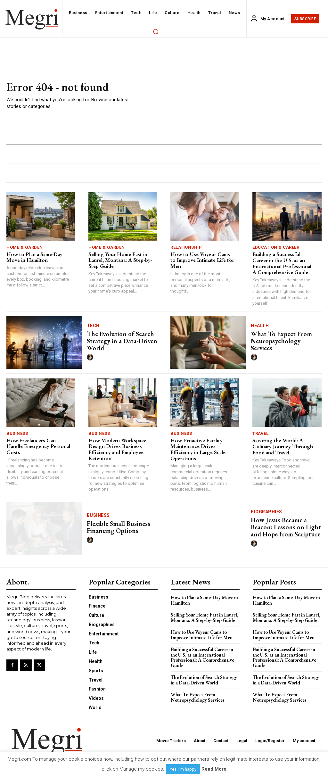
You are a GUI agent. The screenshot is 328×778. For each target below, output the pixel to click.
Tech (93, 325)
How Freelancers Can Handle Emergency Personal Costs (38, 446)
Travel (260, 433)
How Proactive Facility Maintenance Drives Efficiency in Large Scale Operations (198, 449)
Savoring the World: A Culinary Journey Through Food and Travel (282, 446)
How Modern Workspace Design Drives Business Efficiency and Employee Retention (117, 449)
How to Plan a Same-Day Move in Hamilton (34, 257)
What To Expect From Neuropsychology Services (281, 341)
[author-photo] (91, 357)
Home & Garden (24, 247)
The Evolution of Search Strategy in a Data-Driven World (122, 341)
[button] (156, 31)
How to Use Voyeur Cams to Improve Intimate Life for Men (202, 260)
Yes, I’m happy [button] (183, 769)
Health (260, 325)
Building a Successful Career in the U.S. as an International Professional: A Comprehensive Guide (282, 263)
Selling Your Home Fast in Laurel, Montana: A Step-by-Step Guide (120, 260)
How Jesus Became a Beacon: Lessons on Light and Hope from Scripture (286, 527)
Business (17, 433)
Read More (213, 769)
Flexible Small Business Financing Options (118, 527)
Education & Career (275, 247)
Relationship (186, 247)
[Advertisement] (229, 95)
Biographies (266, 511)
